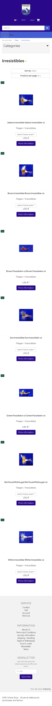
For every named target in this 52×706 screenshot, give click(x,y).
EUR (23, 20)
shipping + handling (26, 638)
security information (26, 635)
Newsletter (26, 646)
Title (30, 71)
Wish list (26, 616)
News (26, 649)
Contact (26, 607)
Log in (32, 20)
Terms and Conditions (26, 632)
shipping (47, 689)
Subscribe (26, 677)
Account (26, 613)
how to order (26, 644)
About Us (26, 630)
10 (30, 76)
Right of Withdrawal (26, 641)
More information (26, 143)
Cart (26, 610)
